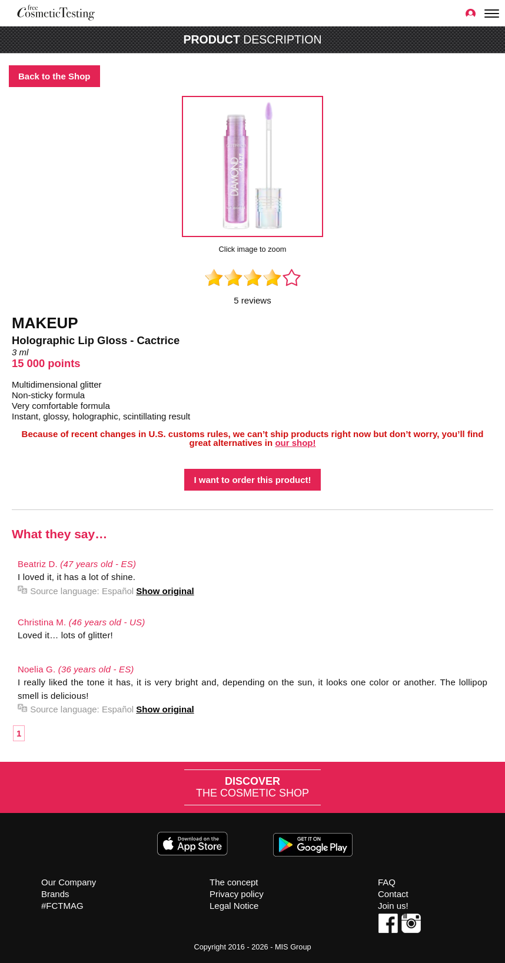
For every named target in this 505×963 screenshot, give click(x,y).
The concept (234, 882)
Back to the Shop (54, 76)
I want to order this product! (252, 480)
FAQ (387, 882)
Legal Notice (234, 906)
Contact (393, 894)
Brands (55, 894)
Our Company (68, 882)
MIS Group (293, 946)
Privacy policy (237, 894)
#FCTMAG (62, 906)
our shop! (295, 443)
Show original (165, 591)
